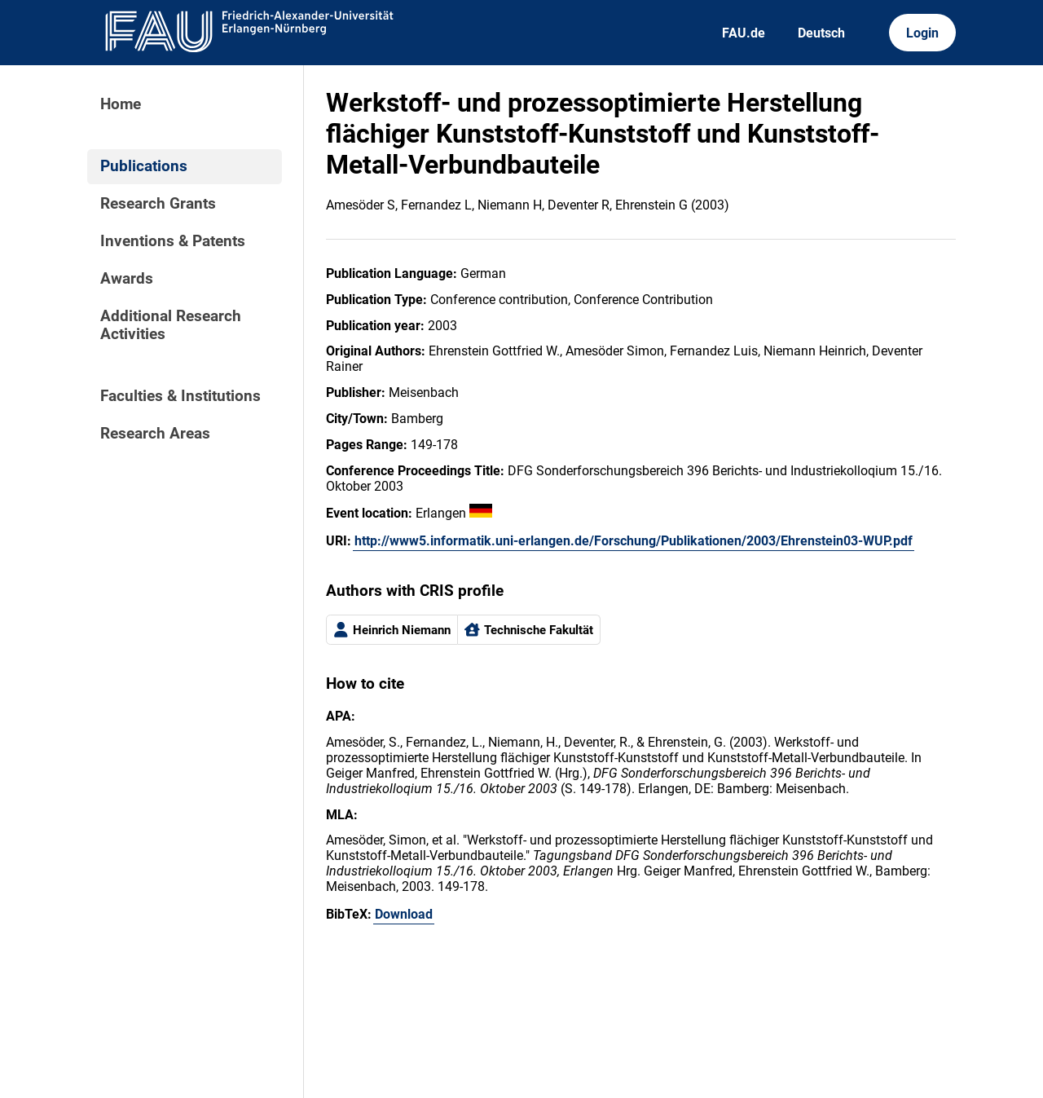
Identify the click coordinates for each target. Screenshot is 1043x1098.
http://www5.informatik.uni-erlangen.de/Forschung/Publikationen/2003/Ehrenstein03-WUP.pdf (633, 541)
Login (922, 33)
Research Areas (155, 434)
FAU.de (743, 33)
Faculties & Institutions (180, 396)
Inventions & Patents (172, 241)
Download (404, 914)
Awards (126, 279)
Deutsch (821, 33)
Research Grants (158, 204)
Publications (143, 166)
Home (120, 104)
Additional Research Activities (170, 325)
